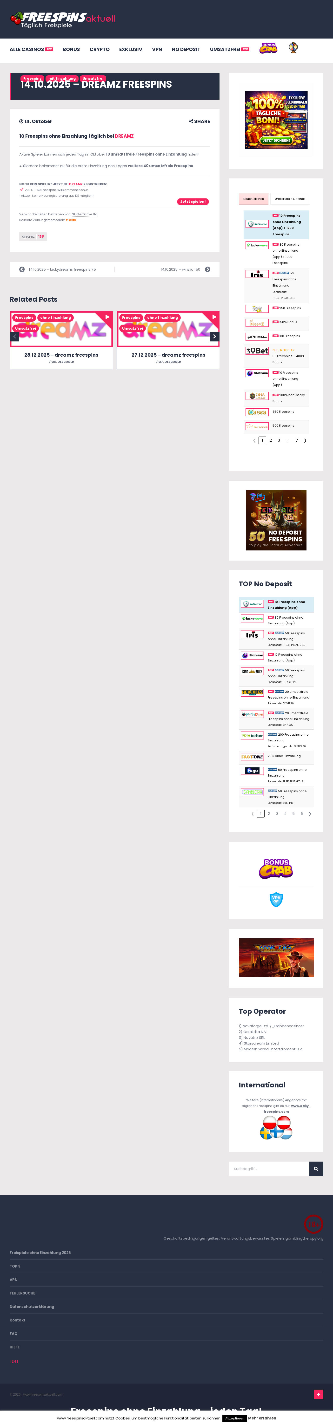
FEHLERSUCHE (22, 1293)
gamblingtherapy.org (304, 1238)
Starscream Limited (261, 1043)
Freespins (24, 318)
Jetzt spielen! (193, 201)
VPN (157, 49)
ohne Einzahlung (55, 318)
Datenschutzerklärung (32, 1306)
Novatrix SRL (254, 1037)
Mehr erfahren (262, 1418)
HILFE (15, 1347)
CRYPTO (100, 49)
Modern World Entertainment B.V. (273, 1049)
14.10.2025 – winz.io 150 (180, 269)
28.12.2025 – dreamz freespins (61, 355)
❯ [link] (305, 440)
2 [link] (271, 440)
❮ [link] (254, 440)
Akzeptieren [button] (234, 1418)
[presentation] (253, 199)
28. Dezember (61, 362)
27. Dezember (168, 362)
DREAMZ (124, 136)
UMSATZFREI (229, 49)
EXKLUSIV (130, 49)
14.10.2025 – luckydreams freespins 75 (62, 269)
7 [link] (297, 440)
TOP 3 (15, 1266)
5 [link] (293, 813)
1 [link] (262, 440)
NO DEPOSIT (186, 49)
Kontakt (17, 1320)
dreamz (33, 236)
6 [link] (302, 813)
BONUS (71, 49)
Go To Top (318, 1394)
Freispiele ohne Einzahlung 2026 (40, 1253)
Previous (14, 337)
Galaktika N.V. (255, 1031)
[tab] (253, 199)
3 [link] (279, 440)
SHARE (199, 121)
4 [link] (285, 813)
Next (215, 337)
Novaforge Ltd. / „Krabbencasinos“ (273, 1025)
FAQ (13, 1333)
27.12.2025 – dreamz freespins (168, 355)
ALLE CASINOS (31, 49)
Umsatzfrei (25, 328)
